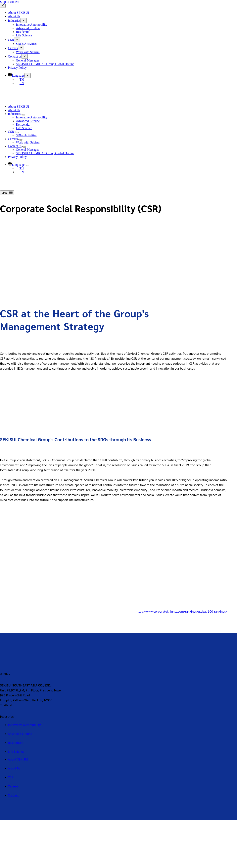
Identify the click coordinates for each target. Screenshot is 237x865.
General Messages (27, 149)
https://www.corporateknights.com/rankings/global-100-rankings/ (181, 611)
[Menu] (7, 192)
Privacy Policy (17, 156)
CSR (12, 131)
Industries (15, 113)
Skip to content (9, 1)
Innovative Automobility (31, 117)
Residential (23, 124)
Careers (13, 139)
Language (17, 164)
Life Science (24, 128)
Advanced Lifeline (28, 121)
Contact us (15, 146)
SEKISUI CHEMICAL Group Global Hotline (45, 153)
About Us (14, 110)
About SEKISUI (18, 106)
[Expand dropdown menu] (23, 114)
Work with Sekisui (28, 142)
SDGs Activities (26, 135)
